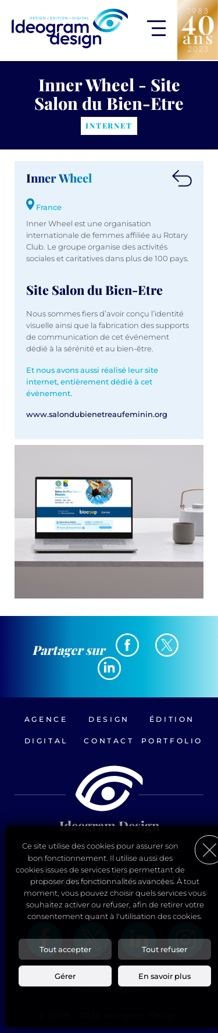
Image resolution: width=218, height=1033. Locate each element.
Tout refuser (164, 949)
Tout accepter (65, 949)
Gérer (65, 976)
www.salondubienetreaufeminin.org (96, 414)
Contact (109, 740)
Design (109, 719)
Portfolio (172, 740)
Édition (172, 719)
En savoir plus (164, 976)
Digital (46, 740)
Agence (46, 719)
